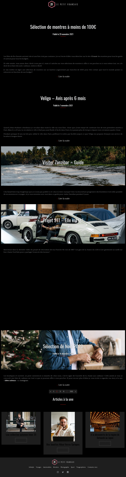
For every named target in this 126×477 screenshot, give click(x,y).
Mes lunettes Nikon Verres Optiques (63, 444)
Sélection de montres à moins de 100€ (63, 26)
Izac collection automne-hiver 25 (21, 434)
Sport (72, 467)
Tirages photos (81, 467)
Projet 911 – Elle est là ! (63, 220)
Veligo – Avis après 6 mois (63, 97)
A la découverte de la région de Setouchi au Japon (105, 436)
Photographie (65, 467)
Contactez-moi (92, 467)
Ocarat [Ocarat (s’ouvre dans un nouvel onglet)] (94, 56)
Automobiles (47, 467)
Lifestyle (31, 467)
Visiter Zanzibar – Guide (63, 162)
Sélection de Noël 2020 (63, 346)
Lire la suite (21, 440)
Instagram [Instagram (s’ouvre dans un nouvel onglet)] (24, 381)
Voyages (38, 467)
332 (71, 391)
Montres (56, 467)
